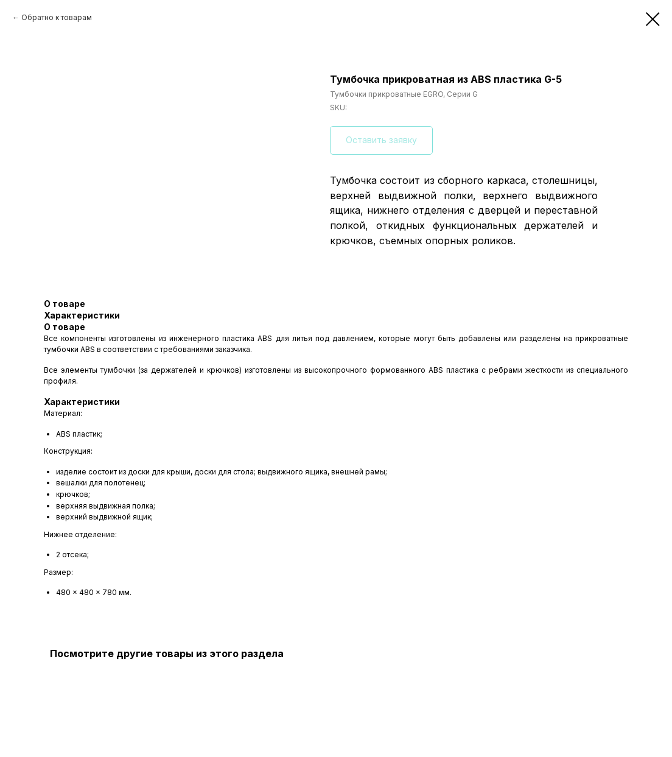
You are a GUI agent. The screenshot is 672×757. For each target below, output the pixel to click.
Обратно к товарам (56, 17)
